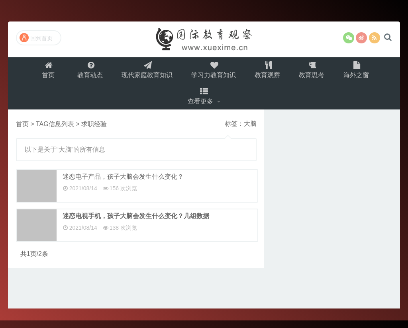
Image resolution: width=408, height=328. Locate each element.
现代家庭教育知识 (146, 71)
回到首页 (36, 37)
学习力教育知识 (214, 71)
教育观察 (269, 71)
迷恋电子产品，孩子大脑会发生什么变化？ (123, 184)
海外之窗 (360, 71)
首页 (45, 71)
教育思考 (314, 71)
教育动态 (88, 71)
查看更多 (201, 101)
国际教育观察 (204, 39)
